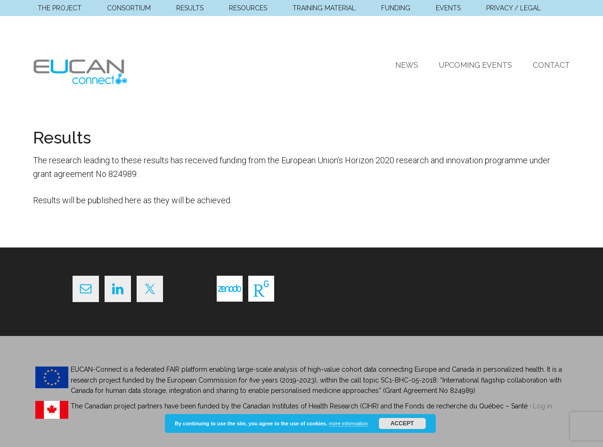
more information (348, 423)
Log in (542, 406)
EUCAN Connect (122, 70)
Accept (402, 423)
